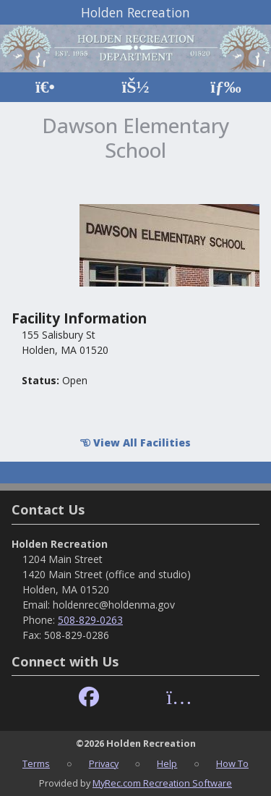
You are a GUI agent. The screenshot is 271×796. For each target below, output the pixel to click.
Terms (36, 763)
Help (167, 763)
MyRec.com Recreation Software (162, 782)
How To (232, 763)
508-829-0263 (90, 620)
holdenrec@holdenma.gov (114, 604)
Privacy (104, 763)
